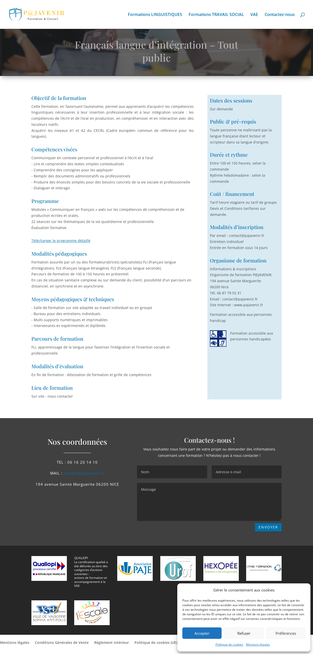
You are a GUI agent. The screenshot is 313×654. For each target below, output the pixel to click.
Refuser (243, 633)
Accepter (201, 633)
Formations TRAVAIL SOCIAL (216, 15)
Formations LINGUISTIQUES (155, 15)
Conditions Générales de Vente (62, 643)
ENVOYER (268, 527)
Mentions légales (258, 644)
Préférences (286, 633)
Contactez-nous (280, 15)
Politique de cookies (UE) (155, 643)
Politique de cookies (229, 644)
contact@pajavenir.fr (84, 473)
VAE (254, 15)
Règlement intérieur (111, 643)
